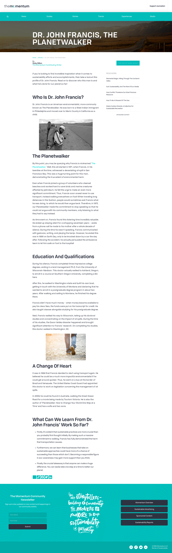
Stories (75, 16)
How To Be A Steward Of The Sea (117, 100)
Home (34, 57)
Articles (40, 57)
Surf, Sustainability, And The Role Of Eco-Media (122, 86)
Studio (152, 16)
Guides (49, 16)
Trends (101, 16)
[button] (24, 16)
